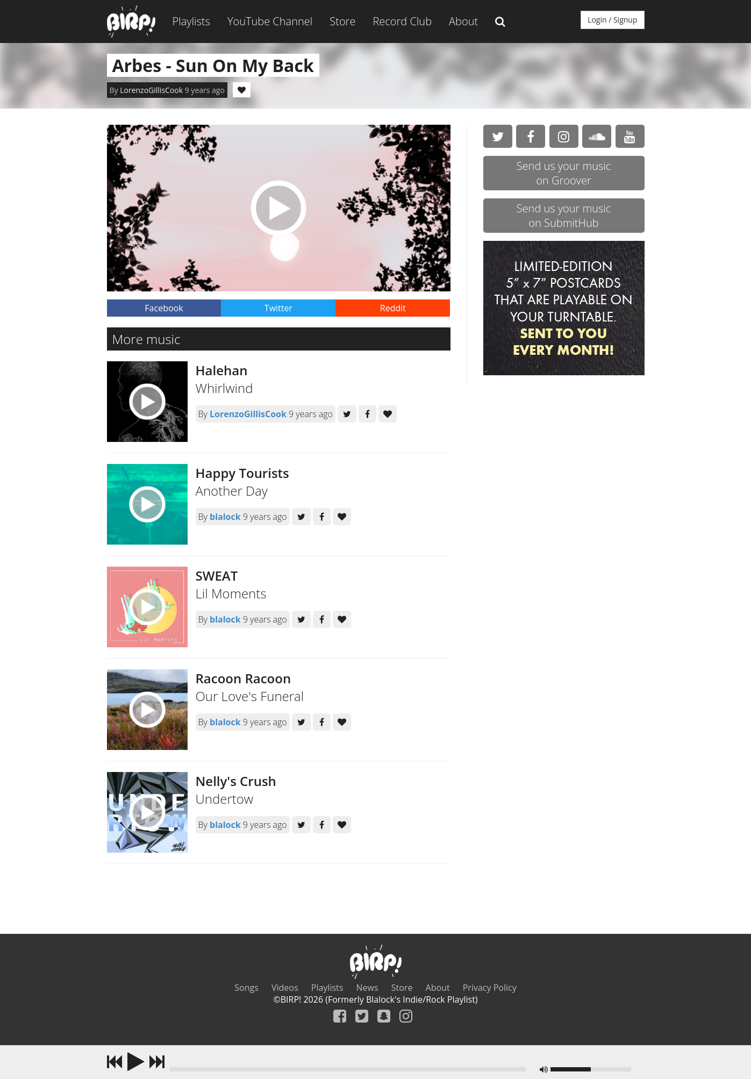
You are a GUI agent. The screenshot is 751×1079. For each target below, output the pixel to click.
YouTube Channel (269, 21)
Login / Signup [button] (612, 20)
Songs (246, 988)
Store (342, 21)
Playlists (191, 21)
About (463, 21)
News (367, 988)
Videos (284, 988)
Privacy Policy (490, 988)
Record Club (402, 21)
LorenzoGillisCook (151, 90)
